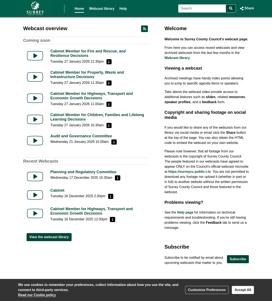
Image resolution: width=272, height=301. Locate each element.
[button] (246, 8)
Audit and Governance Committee (81, 136)
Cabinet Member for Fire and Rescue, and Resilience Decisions (88, 53)
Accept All (243, 290)
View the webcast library (49, 237)
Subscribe (238, 259)
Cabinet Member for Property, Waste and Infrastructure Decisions (87, 74)
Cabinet (57, 190)
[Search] (202, 8)
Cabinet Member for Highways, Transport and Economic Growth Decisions (91, 95)
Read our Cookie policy (37, 295)
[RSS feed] (144, 28)
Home (79, 8)
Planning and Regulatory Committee (83, 172)
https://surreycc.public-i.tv (189, 171)
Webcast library (101, 8)
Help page (185, 212)
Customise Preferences (207, 290)
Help (123, 8)
